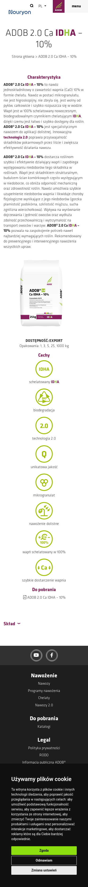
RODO (44, 755)
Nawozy (44, 684)
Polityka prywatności (44, 748)
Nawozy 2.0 (44, 705)
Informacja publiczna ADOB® (44, 762)
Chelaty (44, 698)
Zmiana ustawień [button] (44, 870)
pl (40, 6)
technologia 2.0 (16, 137)
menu (76, 6)
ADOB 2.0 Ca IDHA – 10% (46, 598)
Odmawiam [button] (44, 860)
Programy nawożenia (44, 691)
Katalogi (44, 727)
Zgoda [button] (44, 850)
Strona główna (23, 57)
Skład (9, 624)
